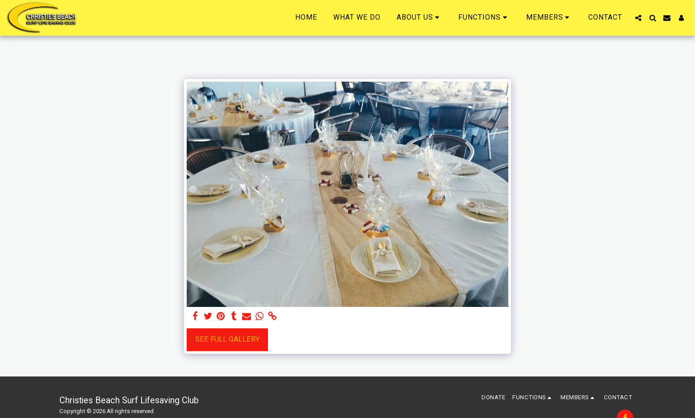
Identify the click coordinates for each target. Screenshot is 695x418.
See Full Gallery (227, 339)
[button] (419, 17)
